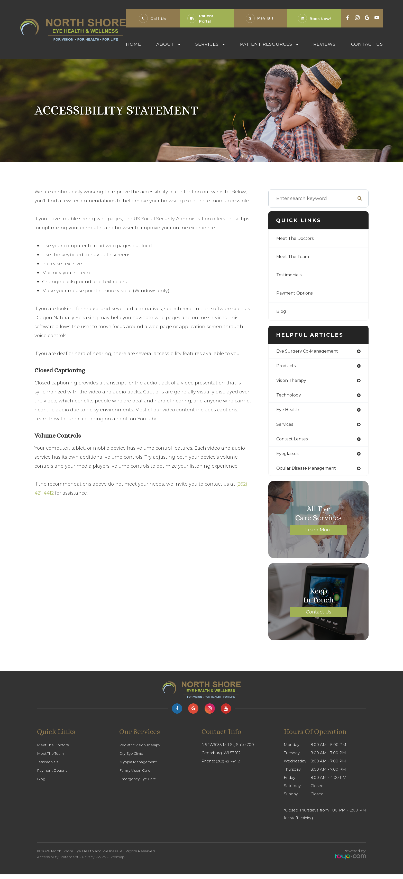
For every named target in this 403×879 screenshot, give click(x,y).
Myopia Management (140, 766)
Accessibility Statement (57, 861)
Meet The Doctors (297, 238)
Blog (281, 311)
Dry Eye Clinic (132, 758)
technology (289, 397)
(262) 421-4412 (229, 765)
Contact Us (367, 44)
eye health (288, 412)
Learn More (318, 534)
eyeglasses (289, 457)
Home (133, 44)
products (286, 367)
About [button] (168, 44)
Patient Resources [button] (269, 44)
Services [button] (210, 44)
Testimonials (291, 275)
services (285, 427)
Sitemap (117, 861)
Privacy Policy (94, 861)
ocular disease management (310, 473)
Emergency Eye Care (139, 783)
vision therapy (293, 382)
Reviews (324, 44)
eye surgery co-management (310, 351)
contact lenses (294, 442)
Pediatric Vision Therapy (141, 749)
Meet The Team (294, 257)
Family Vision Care (136, 775)
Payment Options (296, 293)
